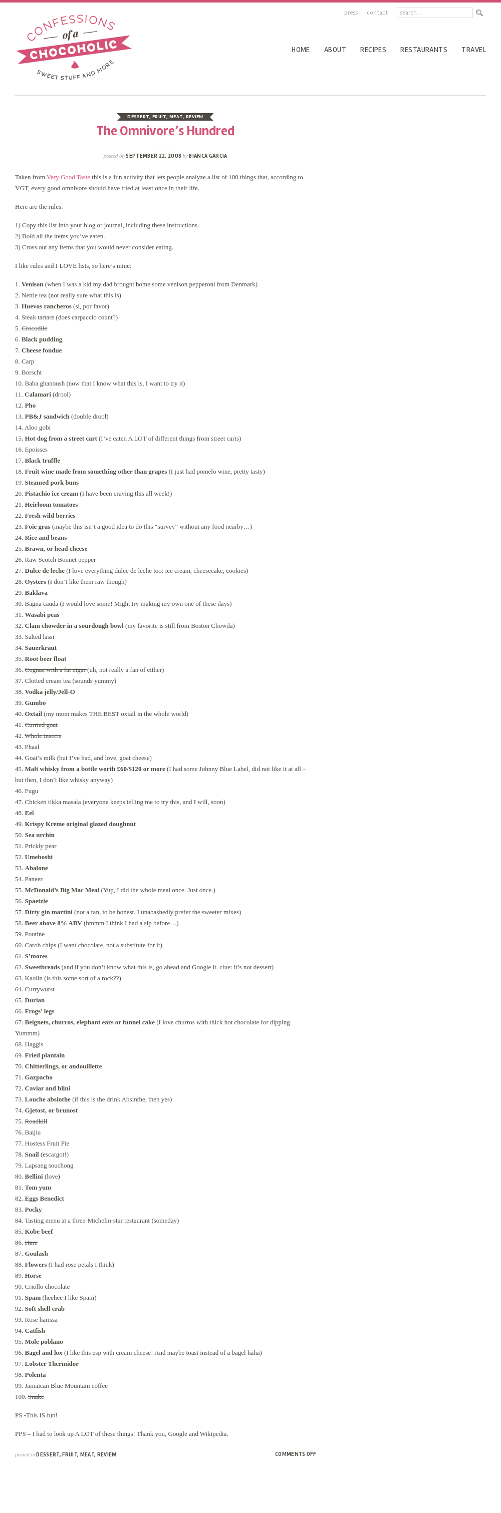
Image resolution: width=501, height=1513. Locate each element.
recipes (373, 49)
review (194, 117)
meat (176, 117)
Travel (473, 49)
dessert (138, 117)
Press (351, 13)
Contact (377, 13)
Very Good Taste (68, 177)
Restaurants (423, 49)
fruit (159, 117)
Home (301, 49)
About (335, 49)
